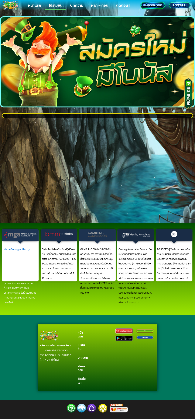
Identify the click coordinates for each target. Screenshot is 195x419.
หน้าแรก (34, 5)
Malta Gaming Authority (17, 249)
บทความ (77, 5)
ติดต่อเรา (123, 5)
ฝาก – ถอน (99, 5)
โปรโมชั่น (56, 5)
